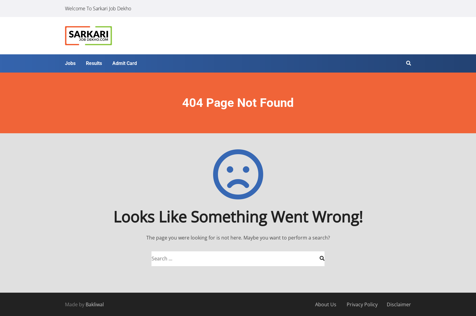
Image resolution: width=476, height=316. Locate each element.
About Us (325, 304)
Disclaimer (399, 304)
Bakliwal (95, 304)
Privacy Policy (362, 304)
